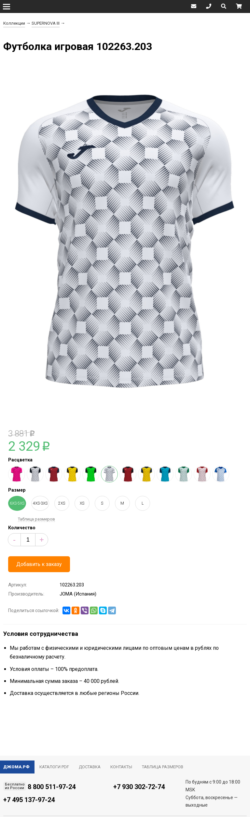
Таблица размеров (36, 519)
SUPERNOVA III (46, 23)
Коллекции (14, 23)
